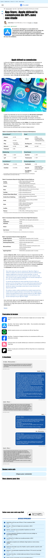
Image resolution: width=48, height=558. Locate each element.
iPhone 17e (12, 1)
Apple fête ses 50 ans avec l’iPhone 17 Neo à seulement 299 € (20, 522)
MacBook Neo (7, 1)
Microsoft (14, 26)
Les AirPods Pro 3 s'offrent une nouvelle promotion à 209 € (19, 538)
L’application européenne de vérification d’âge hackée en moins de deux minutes (22, 542)
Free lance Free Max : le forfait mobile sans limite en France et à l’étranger (23, 554)
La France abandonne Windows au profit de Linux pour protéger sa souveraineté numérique (21, 534)
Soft (25, 5)
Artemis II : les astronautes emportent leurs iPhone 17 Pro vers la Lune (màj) (23, 550)
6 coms (30, 22)
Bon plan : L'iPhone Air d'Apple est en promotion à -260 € (19, 526)
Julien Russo (11, 22)
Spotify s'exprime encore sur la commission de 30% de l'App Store (23, 330)
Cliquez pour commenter (24, 474)
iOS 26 (17, 1)
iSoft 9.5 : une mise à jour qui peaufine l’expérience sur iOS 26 (20, 529)
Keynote (2, 1)
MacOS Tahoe (21, 1)
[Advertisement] (24, 48)
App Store (7, 26)
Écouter (36, 22)
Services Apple (9, 8)
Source (5, 308)
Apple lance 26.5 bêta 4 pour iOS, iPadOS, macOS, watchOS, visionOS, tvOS (24, 546)
